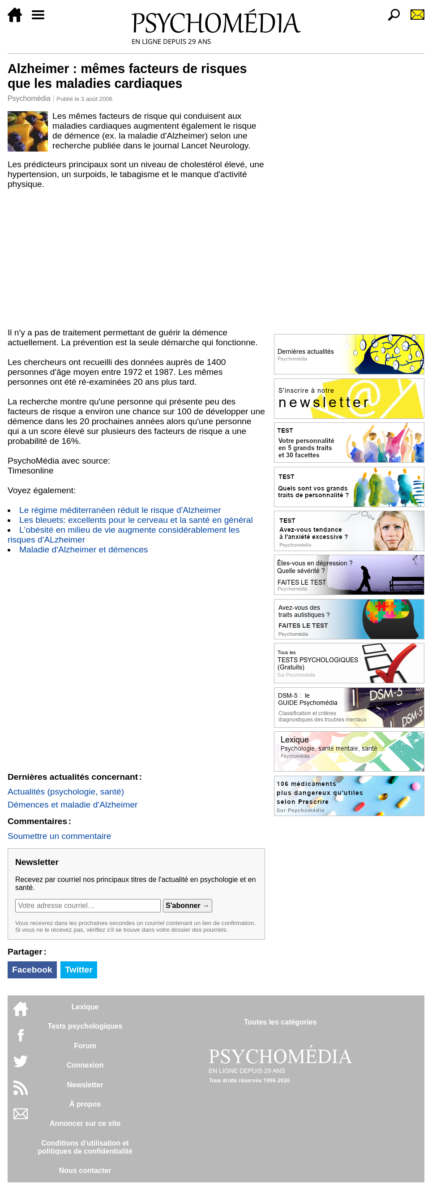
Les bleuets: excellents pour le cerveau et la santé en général (136, 520)
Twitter (78, 969)
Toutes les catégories (280, 1022)
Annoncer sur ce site (85, 1123)
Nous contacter (85, 1170)
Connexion (85, 1065)
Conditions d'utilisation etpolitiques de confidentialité (85, 1147)
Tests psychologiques (85, 1026)
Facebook (32, 969)
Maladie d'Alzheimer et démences (83, 549)
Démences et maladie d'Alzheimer (73, 804)
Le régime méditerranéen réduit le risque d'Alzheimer (120, 510)
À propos (85, 1104)
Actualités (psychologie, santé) (66, 791)
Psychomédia (29, 98)
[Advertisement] (136, 260)
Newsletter (85, 1085)
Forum (85, 1046)
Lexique (85, 1007)
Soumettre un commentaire (59, 836)
